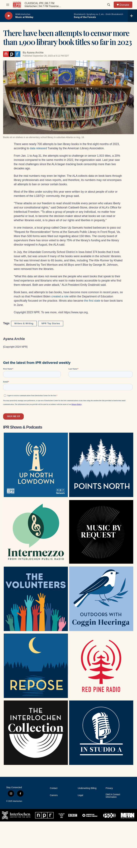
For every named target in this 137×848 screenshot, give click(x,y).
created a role (60, 296)
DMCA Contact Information (113, 795)
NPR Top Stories (50, 323)
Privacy (109, 788)
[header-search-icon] (109, 4)
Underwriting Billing (87, 788)
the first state (92, 300)
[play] (8, 16)
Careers (54, 795)
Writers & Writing (23, 323)
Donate (124, 4)
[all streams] (132, 15)
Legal (80, 795)
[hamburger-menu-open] (8, 5)
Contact (53, 788)
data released (39, 148)
